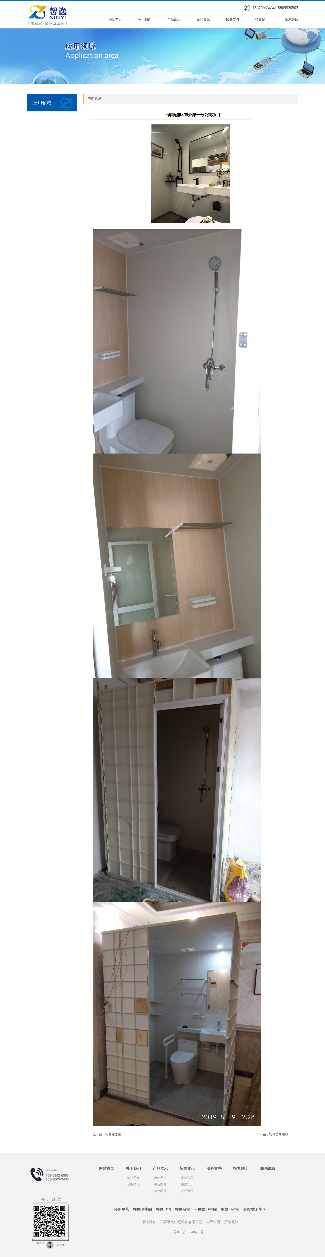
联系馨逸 (291, 19)
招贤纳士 (262, 19)
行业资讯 (187, 1191)
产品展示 (174, 19)
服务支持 (232, 19)
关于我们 (144, 19)
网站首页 (115, 19)
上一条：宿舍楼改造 (107, 1134)
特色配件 (160, 1191)
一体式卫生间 (205, 1209)
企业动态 (187, 1177)
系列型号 (160, 1177)
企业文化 (133, 1184)
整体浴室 (182, 1209)
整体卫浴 (163, 1209)
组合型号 (160, 1184)
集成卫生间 (230, 1209)
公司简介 (133, 1177)
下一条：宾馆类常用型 (272, 1134)
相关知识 (187, 1184)
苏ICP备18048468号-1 (190, 1232)
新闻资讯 (203, 19)
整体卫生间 (142, 1209)
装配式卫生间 (254, 1209)
